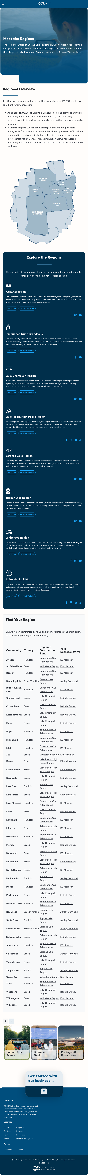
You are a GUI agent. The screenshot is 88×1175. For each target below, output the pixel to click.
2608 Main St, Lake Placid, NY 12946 (46, 1160)
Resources (20, 1135)
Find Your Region (49, 275)
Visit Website (26, 308)
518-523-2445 (44, 1163)
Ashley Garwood (69, 681)
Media (6, 1138)
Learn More (11, 308)
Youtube (20, 1149)
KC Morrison (66, 659)
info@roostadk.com (68, 1160)
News (6, 1135)
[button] (19, 4)
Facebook (8, 1149)
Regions (19, 1131)
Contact (7, 1131)
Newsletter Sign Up (24, 1138)
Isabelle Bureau (68, 697)
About (6, 1127)
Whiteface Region (49, 666)
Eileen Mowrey (68, 761)
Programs (20, 1127)
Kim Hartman (67, 666)
